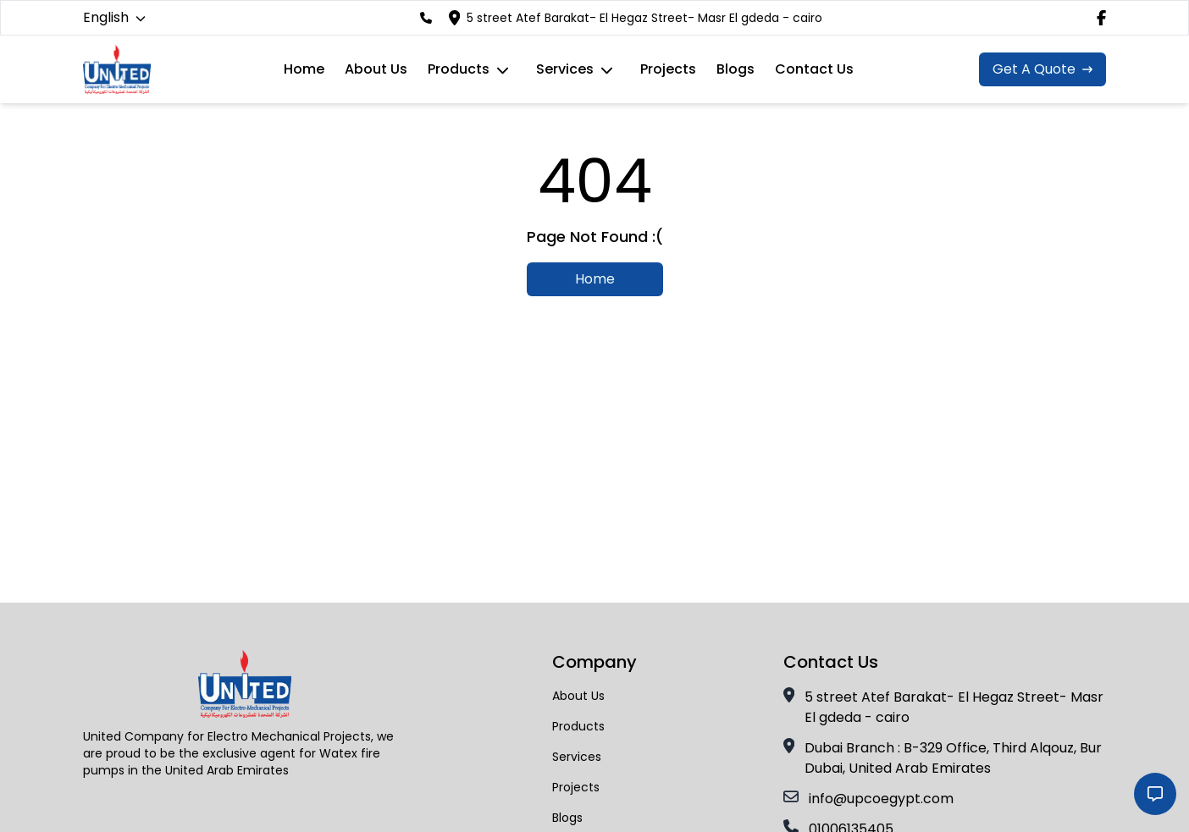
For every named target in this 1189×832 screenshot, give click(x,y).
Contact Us (814, 69)
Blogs (735, 69)
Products (458, 69)
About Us (376, 69)
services (565, 69)
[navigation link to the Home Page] (117, 69)
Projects (668, 69)
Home (304, 69)
